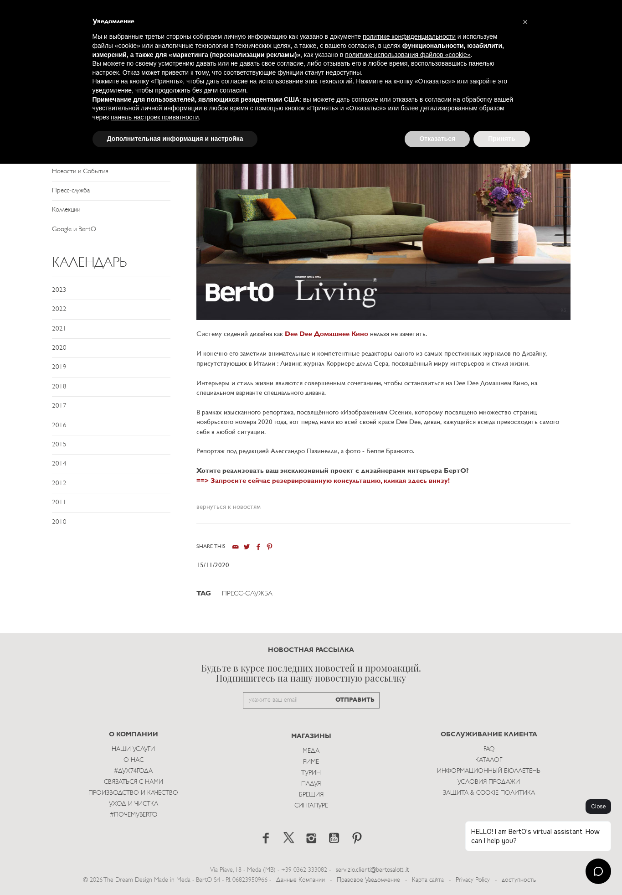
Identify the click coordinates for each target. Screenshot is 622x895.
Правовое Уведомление (368, 880)
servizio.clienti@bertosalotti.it (372, 870)
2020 (59, 348)
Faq (488, 749)
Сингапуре (311, 805)
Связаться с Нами (133, 782)
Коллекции (66, 210)
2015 (59, 444)
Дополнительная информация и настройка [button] (175, 138)
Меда (311, 751)
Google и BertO (74, 229)
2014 (59, 463)
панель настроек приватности (155, 117)
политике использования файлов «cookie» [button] (407, 54)
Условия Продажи (489, 782)
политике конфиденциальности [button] (409, 36)
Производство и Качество (133, 793)
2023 (59, 290)
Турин (311, 773)
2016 (59, 425)
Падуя (311, 784)
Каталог (488, 760)
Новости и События (80, 171)
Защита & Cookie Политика (489, 793)
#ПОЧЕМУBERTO (133, 815)
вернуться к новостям (228, 507)
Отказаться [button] (437, 138)
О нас (133, 760)
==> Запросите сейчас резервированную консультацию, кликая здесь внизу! (323, 481)
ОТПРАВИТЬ (355, 700)
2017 (59, 406)
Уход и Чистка (133, 804)
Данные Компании (300, 880)
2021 (59, 329)
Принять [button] (501, 138)
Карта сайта (428, 880)
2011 (59, 502)
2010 (59, 522)
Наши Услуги (133, 749)
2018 (59, 386)
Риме (311, 762)
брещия (311, 795)
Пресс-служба (71, 190)
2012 (59, 483)
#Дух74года (133, 771)
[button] (525, 22)
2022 (59, 309)
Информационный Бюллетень (488, 771)
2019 (59, 367)
